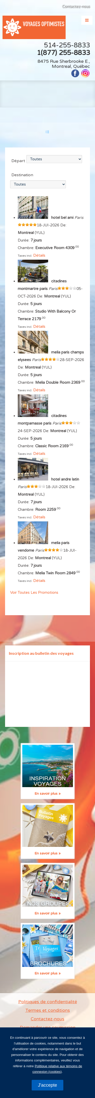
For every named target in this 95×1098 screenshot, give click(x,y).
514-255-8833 (67, 45)
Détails (39, 255)
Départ (18, 160)
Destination (22, 174)
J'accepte (47, 1085)
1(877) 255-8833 (63, 53)
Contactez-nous (76, 6)
